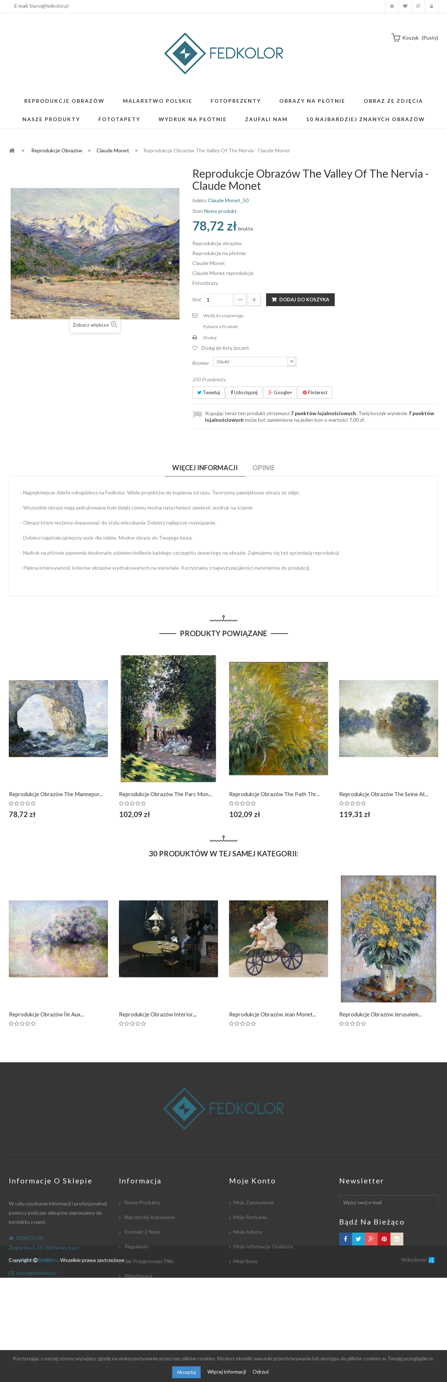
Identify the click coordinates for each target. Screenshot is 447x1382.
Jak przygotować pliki (148, 1261)
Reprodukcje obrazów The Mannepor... (56, 794)
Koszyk (418, 6)
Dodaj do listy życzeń (225, 348)
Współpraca (137, 1276)
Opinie (263, 468)
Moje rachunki (250, 1217)
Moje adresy (247, 1232)
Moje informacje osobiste (263, 1246)
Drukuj (210, 337)
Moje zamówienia (253, 1202)
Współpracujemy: (144, 1305)
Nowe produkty (141, 1202)
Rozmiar (201, 363)
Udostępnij (244, 392)
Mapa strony (138, 1334)
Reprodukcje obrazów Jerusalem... (380, 1014)
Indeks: (199, 200)
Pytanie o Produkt (220, 326)
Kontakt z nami (141, 1232)
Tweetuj (208, 392)
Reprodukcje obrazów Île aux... (46, 1014)
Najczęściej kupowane (149, 1217)
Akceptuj (186, 1372)
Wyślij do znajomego (223, 315)
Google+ (280, 392)
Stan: (197, 211)
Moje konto (391, 6)
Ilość (196, 299)
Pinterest (315, 392)
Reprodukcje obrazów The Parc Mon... (165, 794)
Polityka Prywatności (147, 1320)
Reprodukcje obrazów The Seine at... (383, 794)
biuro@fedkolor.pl (49, 6)
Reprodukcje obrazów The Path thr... (274, 794)
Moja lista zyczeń (405, 6)
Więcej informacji (227, 1371)
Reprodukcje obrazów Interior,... (158, 1014)
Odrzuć (260, 1371)
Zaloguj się (431, 6)
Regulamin (135, 1246)
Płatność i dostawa (146, 1290)
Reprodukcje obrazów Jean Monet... (272, 1014)
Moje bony (245, 1261)
